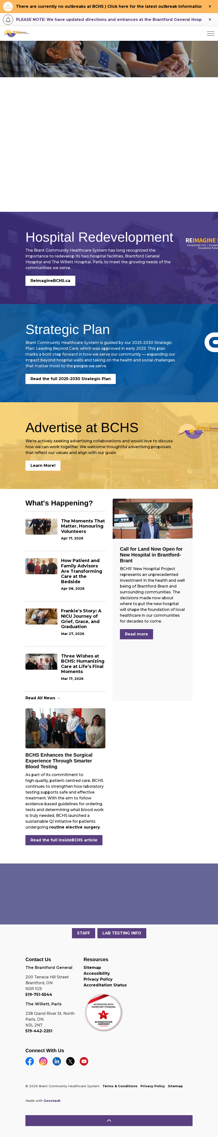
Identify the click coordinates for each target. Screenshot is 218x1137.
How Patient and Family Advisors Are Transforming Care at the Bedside (81, 571)
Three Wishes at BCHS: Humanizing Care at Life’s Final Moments (82, 664)
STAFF (83, 933)
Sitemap (92, 967)
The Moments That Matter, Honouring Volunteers (83, 526)
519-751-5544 (38, 994)
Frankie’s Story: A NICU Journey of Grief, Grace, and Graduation (81, 618)
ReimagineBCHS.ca (50, 281)
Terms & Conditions (120, 1086)
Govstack (52, 1101)
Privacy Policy (98, 979)
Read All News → (42, 698)
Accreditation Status (105, 985)
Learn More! (43, 465)
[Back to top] (109, 1120)
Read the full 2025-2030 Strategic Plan (71, 379)
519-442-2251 (38, 1031)
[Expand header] (210, 33)
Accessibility (97, 973)
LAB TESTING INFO (122, 933)
